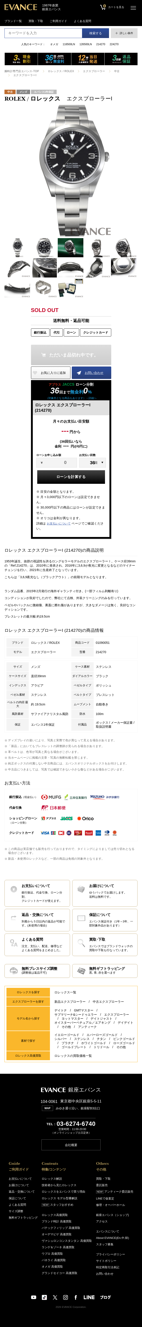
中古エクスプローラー (108, 1002)
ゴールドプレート (74, 1047)
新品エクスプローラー (70, 1002)
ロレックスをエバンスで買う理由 (63, 1191)
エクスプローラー (94, 71)
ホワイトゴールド (93, 1043)
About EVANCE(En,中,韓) (112, 1237)
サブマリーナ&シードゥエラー (75, 1014)
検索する (95, 33)
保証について (17, 1198)
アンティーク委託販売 (115, 1191)
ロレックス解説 (52, 1178)
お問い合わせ (94, 373)
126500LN (85, 44)
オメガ (54, 44)
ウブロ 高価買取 (52, 1253)
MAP (48, 1108)
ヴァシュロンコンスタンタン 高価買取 (67, 1240)
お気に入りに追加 (53, 373)
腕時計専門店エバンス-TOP (21, 71)
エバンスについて (107, 1231)
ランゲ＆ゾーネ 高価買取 (58, 1247)
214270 (100, 44)
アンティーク (87, 1027)
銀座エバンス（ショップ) (112, 1214)
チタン (101, 1039)
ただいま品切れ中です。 (73, 355)
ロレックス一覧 (65, 992)
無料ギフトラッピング (23, 1217)
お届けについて (19, 1185)
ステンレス (82, 1039)
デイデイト (125, 1023)
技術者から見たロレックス (59, 1185)
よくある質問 (82, 21)
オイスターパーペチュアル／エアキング (82, 1023)
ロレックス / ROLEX (61, 71)
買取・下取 (36, 21)
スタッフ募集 (104, 1244)
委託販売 (102, 1185)
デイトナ (60, 1010)
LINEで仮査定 (105, 1198)
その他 (66, 1027)
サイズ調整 (16, 1210)
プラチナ (68, 1043)
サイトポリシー (106, 1260)
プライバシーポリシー (110, 1254)
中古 (117, 71)
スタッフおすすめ (57, 1204)
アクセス (102, 1221)
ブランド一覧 (13, 21)
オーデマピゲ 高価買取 (57, 1234)
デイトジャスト (101, 1019)
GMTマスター (83, 1010)
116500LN (69, 44)
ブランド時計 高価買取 (57, 1221)
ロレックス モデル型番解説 (59, 1198)
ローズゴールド (124, 1043)
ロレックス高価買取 (55, 1214)
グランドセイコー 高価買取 (59, 1272)
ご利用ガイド (58, 21)
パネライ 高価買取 (54, 1259)
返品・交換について (22, 1191)
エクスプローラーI (25, 75)
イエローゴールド (66, 1035)
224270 (114, 44)
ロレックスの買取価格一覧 (73, 1056)
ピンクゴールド (124, 1039)
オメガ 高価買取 (52, 1266)
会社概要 (71, 1145)
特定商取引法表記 (107, 1267)
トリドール (101, 1047)
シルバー (60, 1039)
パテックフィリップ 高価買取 (61, 1227)
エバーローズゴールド (102, 1035)
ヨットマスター (72, 1019)
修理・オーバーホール (110, 1204)
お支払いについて (59, 523)
